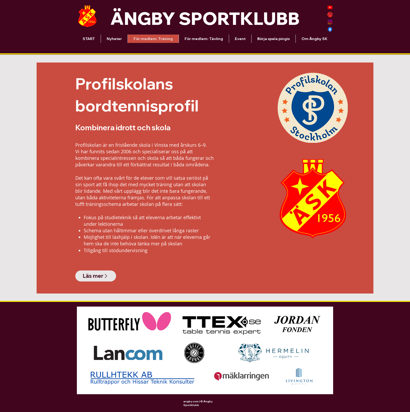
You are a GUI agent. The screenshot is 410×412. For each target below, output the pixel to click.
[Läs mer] (95, 275)
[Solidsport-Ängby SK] (330, 15)
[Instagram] (330, 22)
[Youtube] (330, 7)
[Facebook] (330, 29)
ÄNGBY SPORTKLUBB (205, 18)
